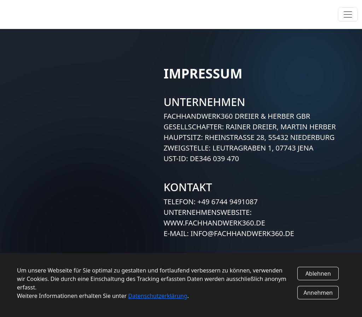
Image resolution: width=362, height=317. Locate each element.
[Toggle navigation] (348, 14)
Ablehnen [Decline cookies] (318, 273)
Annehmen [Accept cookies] (318, 293)
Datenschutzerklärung (157, 296)
